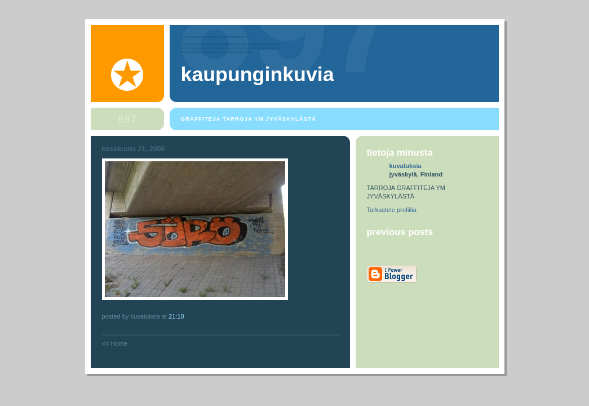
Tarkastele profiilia (392, 209)
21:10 (176, 316)
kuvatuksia (405, 165)
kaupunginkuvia (257, 74)
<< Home (114, 343)
